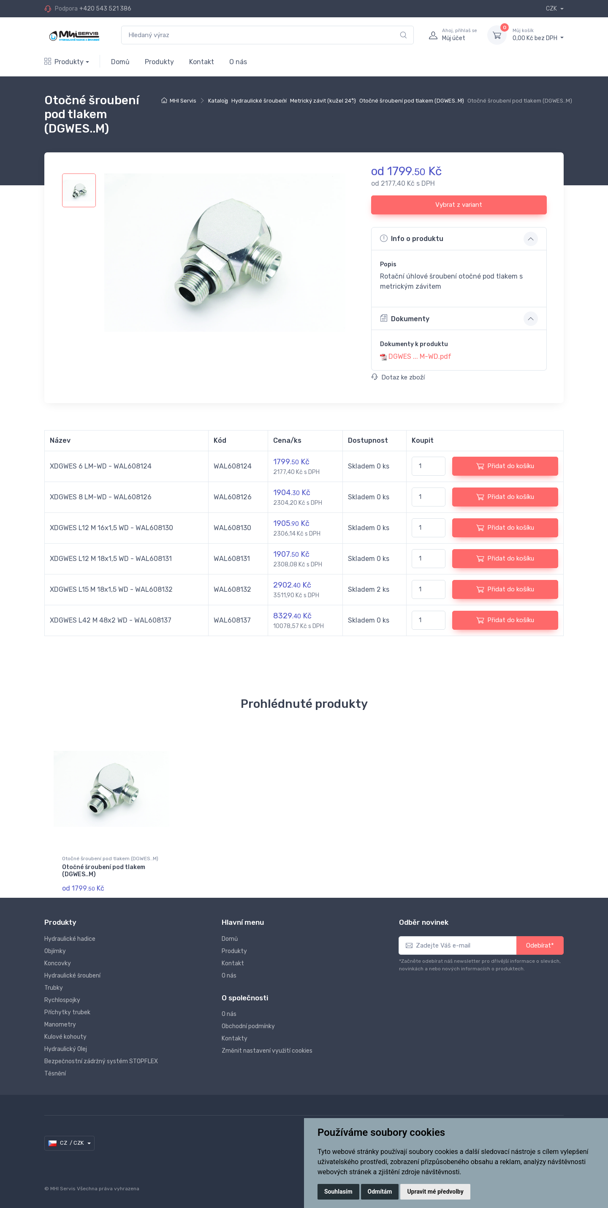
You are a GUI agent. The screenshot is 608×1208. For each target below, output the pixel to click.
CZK (552, 8)
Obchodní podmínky (248, 1025)
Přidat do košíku (505, 466)
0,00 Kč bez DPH (538, 34)
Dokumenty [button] (404, 318)
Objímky (55, 949)
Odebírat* (540, 944)
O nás (238, 62)
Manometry (60, 1023)
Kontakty (234, 1037)
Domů (120, 62)
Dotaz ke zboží (398, 377)
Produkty (64, 62)
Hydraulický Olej (65, 1047)
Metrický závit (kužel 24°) (323, 101)
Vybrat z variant (458, 205)
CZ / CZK (66, 1142)
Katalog (218, 101)
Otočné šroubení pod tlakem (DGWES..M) (411, 101)
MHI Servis (183, 101)
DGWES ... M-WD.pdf (419, 356)
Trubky (53, 986)
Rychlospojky (62, 998)
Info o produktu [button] (411, 238)
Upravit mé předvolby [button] (435, 1191)
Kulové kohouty (65, 1035)
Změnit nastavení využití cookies (267, 1050)
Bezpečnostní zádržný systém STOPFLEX (101, 1060)
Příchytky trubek (67, 1011)
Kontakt (201, 62)
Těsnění (55, 1072)
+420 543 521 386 (105, 8)
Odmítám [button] (380, 1191)
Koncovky (57, 962)
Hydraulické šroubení (259, 101)
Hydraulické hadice (69, 937)
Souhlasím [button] (338, 1191)
